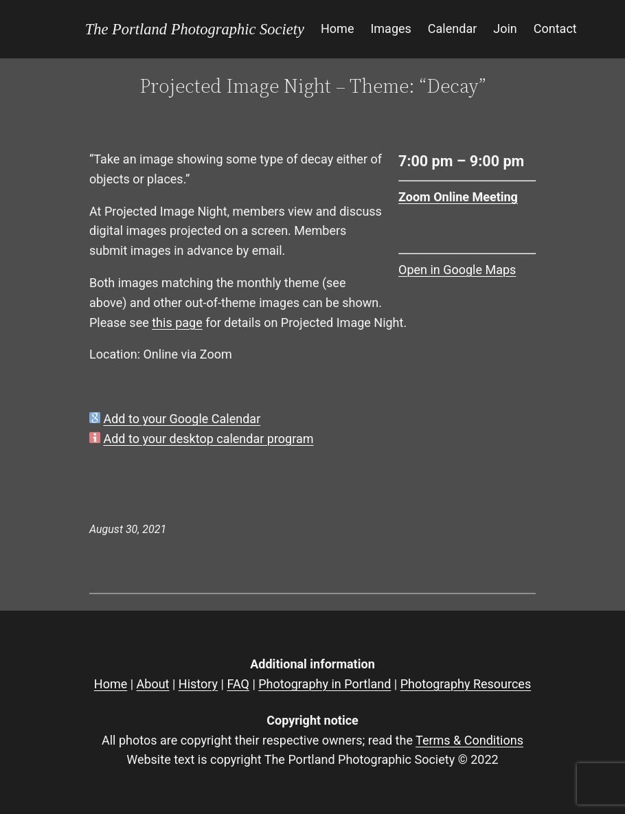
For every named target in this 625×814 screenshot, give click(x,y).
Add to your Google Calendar (181, 418)
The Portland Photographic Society (194, 29)
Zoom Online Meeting (458, 197)
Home (110, 684)
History (198, 684)
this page (177, 322)
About (153, 684)
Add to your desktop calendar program (208, 438)
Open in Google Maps (457, 269)
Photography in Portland (324, 684)
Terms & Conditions (469, 740)
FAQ (238, 684)
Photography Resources (465, 684)
